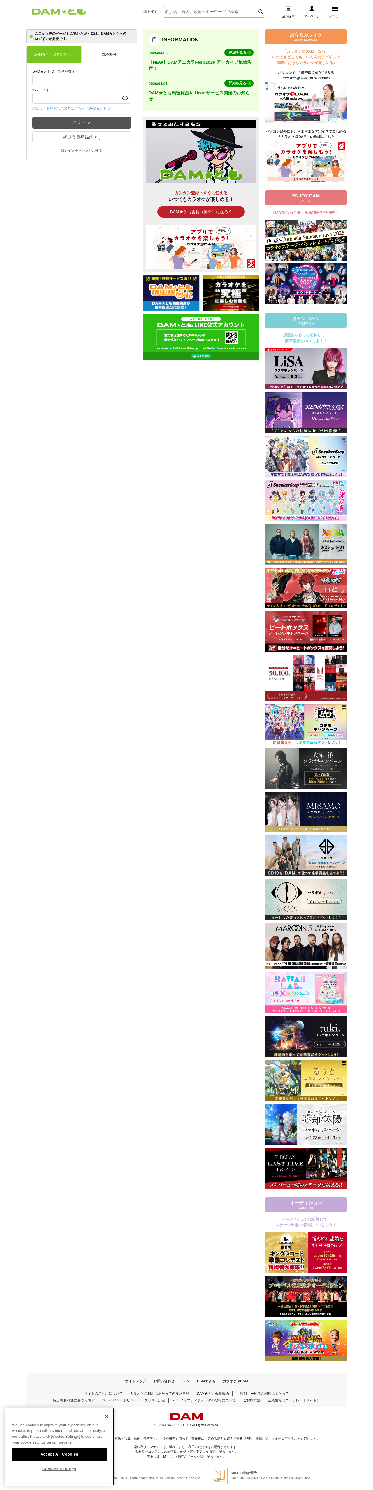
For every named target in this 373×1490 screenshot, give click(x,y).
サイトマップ (135, 1381)
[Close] (106, 1425)
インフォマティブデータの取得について (204, 1400)
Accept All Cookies (59, 1463)
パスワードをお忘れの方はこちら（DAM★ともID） (73, 108)
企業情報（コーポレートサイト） (294, 1400)
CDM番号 (109, 55)
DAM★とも (206, 1381)
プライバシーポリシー (119, 1400)
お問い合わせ (164, 1381)
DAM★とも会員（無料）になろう (201, 211)
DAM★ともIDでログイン (54, 55)
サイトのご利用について (103, 1394)
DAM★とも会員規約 (213, 1394)
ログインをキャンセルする (82, 150)
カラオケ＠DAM (235, 1381)
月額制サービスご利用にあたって (262, 1394)
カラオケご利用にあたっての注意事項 (159, 1394)
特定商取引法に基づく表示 (74, 1400)
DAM (186, 1381)
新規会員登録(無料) (82, 137)
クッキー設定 (154, 1400)
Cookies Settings (59, 1477)
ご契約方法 (252, 1400)
